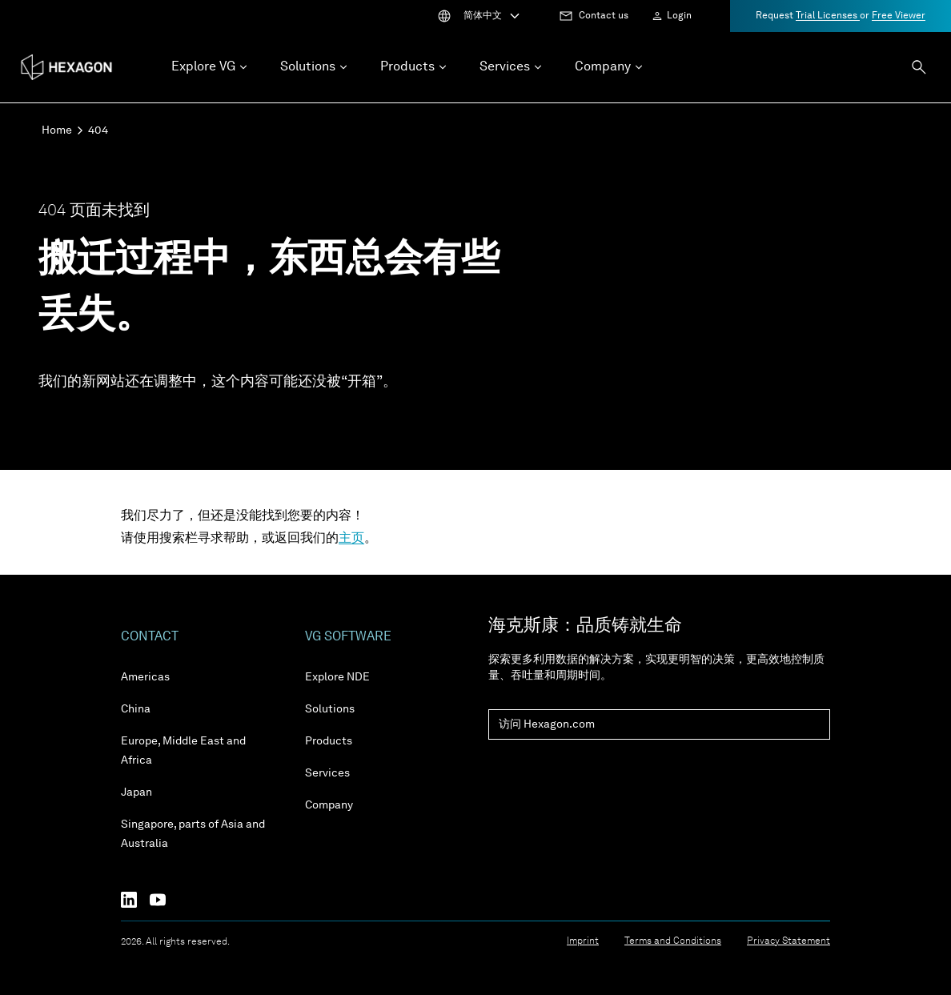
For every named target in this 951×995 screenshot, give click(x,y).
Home (57, 130)
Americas (145, 677)
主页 (351, 538)
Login (679, 16)
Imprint (583, 941)
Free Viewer (898, 16)
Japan (136, 792)
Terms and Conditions (672, 941)
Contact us (603, 16)
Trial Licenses (828, 16)
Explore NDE (337, 677)
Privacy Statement (788, 941)
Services (327, 773)
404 (98, 130)
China (135, 709)
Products (328, 741)
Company (329, 805)
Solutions (330, 709)
